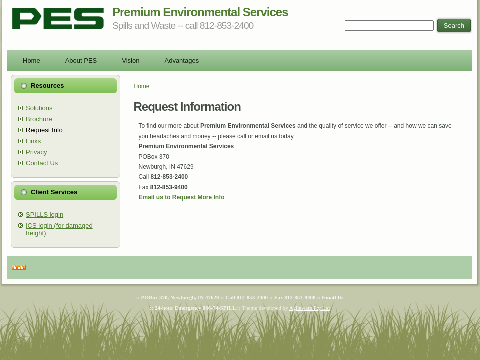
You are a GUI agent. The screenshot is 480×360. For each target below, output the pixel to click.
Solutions (39, 108)
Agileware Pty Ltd (310, 308)
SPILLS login (45, 214)
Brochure (39, 119)
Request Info (44, 130)
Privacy (37, 152)
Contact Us (42, 163)
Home (142, 86)
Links (33, 141)
